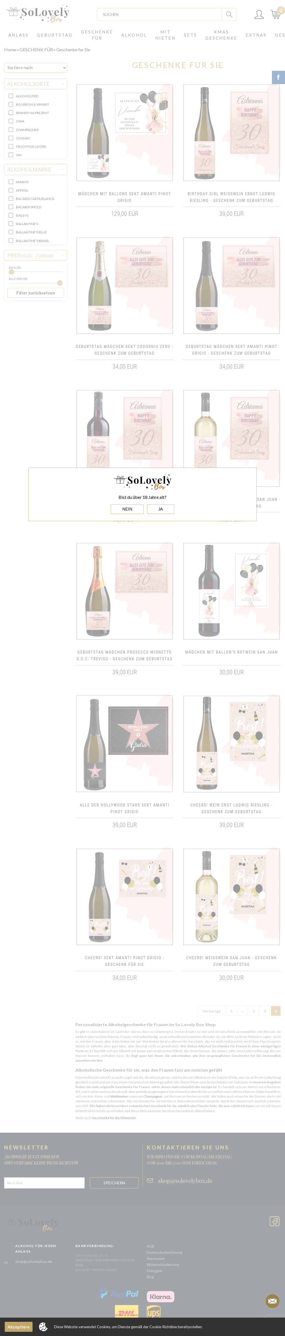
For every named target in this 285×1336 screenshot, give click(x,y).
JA (160, 508)
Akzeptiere (19, 1326)
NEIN (127, 508)
